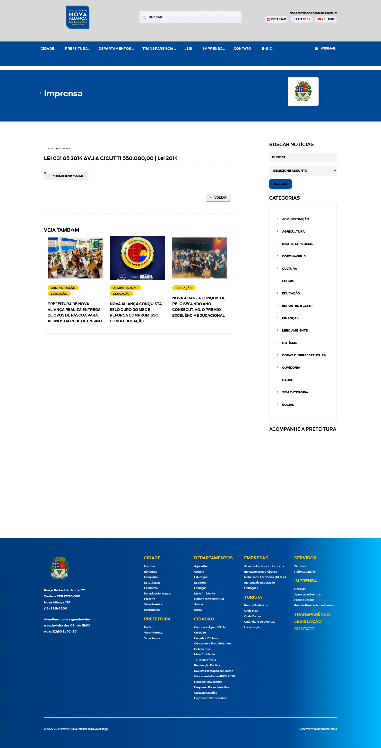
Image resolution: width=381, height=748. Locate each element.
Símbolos (150, 571)
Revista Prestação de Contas (213, 671)
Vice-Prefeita (153, 604)
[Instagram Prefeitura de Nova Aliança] (276, 19)
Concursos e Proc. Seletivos (212, 643)
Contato (242, 48)
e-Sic (267, 48)
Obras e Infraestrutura (304, 355)
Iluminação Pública (207, 665)
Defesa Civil (202, 649)
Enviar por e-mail (68, 176)
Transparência (157, 48)
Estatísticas (152, 582)
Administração (295, 219)
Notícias (289, 342)
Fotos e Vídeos (304, 600)
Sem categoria (295, 392)
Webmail (300, 566)
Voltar (218, 197)
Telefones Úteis (205, 660)
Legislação (308, 622)
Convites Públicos (206, 638)
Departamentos (115, 48)
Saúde (287, 380)
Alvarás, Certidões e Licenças (264, 566)
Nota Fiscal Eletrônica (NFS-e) (265, 577)
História (149, 566)
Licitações (251, 588)
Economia (151, 588)
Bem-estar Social (297, 244)
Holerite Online (304, 571)
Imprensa (213, 48)
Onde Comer (252, 616)
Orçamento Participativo (210, 698)
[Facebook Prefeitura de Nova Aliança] (302, 19)
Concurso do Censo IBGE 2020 (214, 676)
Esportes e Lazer (297, 305)
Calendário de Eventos (259, 621)
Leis (188, 48)
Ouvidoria (291, 367)
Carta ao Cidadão (205, 692)
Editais (288, 281)
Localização (252, 627)
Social (288, 404)
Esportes (200, 582)
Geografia (151, 577)
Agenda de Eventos (307, 594)
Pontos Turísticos (256, 605)
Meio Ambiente (295, 330)
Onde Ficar (251, 611)
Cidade (47, 48)
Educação (291, 293)
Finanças (290, 318)
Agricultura (293, 231)
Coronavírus (294, 256)
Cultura (289, 268)
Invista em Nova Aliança (260, 571)
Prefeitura (76, 48)
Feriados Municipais (157, 593)
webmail (325, 48)
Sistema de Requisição (259, 582)
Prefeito (149, 599)
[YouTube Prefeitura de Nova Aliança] (326, 19)
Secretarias (152, 610)
